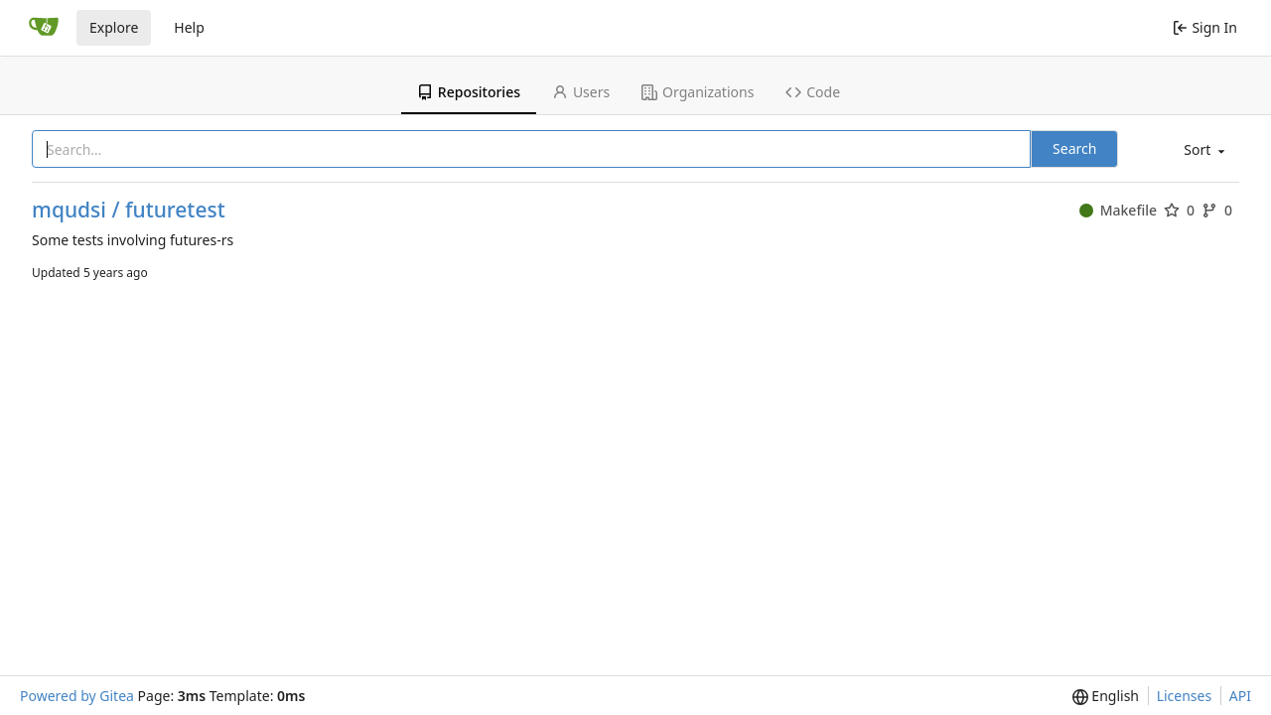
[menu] (1202, 150)
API (1240, 695)
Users (581, 91)
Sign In (1205, 27)
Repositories (468, 91)
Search (1074, 148)
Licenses (1184, 695)
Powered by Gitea (77, 695)
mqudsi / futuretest (128, 210)
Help (189, 27)
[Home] (44, 28)
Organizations (697, 91)
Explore (113, 27)
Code (812, 91)
